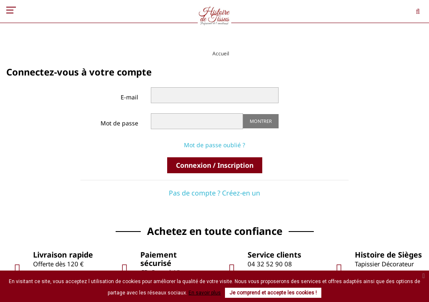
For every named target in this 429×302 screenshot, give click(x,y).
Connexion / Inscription (214, 165)
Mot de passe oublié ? (214, 145)
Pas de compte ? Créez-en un (214, 193)
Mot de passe (119, 123)
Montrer (261, 121)
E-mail (129, 97)
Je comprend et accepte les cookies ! (273, 293)
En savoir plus (205, 293)
